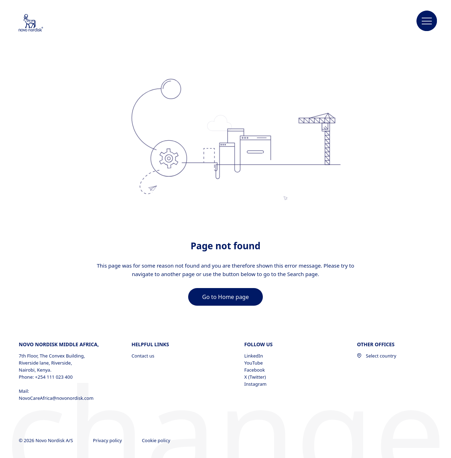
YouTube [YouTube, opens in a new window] (253, 363)
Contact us (142, 356)
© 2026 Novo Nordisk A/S (46, 440)
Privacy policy (108, 440)
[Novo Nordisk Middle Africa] (40, 23)
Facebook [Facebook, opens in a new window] (254, 370)
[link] (225, 297)
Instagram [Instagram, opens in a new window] (255, 384)
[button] (427, 21)
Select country (376, 356)
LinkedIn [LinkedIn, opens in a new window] (253, 356)
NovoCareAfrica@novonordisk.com (56, 398)
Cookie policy (157, 440)
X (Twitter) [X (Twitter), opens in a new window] (255, 377)
